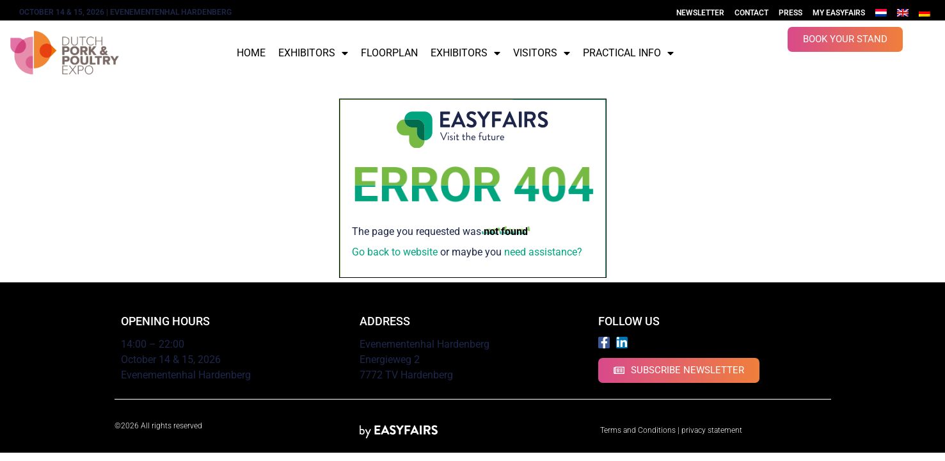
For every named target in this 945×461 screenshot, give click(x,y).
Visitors (541, 53)
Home (251, 53)
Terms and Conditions (638, 430)
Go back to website (395, 252)
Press (790, 12)
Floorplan (389, 53)
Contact (751, 12)
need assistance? (543, 252)
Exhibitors (313, 53)
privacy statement (711, 430)
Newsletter (700, 12)
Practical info (628, 53)
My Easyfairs (839, 12)
